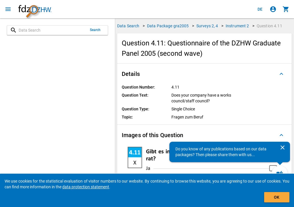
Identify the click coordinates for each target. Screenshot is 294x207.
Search (95, 30)
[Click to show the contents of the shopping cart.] (286, 9)
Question (269, 26)
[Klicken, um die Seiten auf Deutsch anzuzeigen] (260, 9)
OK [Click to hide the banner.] (276, 197)
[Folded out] (281, 74)
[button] (204, 74)
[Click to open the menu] (8, 9)
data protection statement (85, 187)
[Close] (282, 147)
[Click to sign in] (273, 9)
